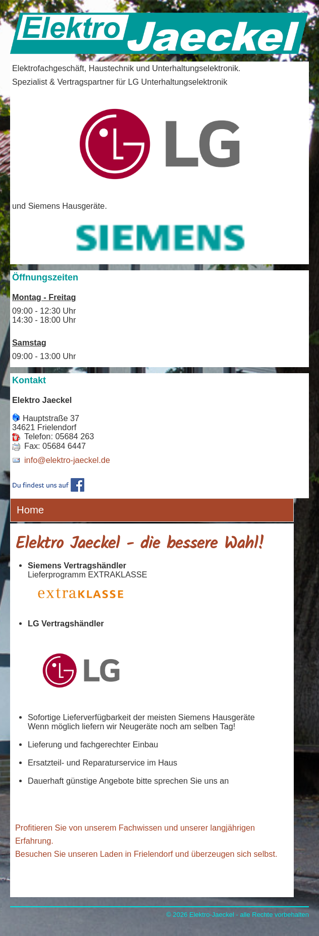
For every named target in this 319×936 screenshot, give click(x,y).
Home (30, 509)
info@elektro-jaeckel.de (67, 459)
